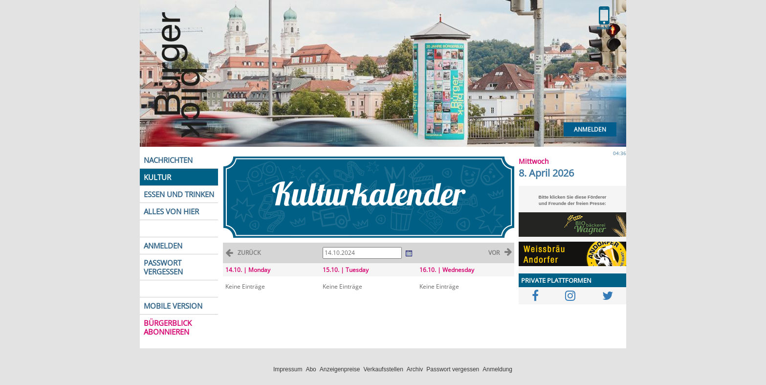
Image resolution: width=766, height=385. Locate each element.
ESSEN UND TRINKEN (179, 194)
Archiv (415, 369)
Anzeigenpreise (340, 369)
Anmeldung (497, 369)
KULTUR (157, 177)
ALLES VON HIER (171, 211)
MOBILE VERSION (173, 306)
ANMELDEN (163, 245)
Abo (311, 369)
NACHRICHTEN (168, 160)
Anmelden (590, 129)
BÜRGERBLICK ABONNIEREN (168, 327)
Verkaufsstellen (383, 369)
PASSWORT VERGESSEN (163, 267)
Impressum (287, 369)
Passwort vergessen (452, 369)
